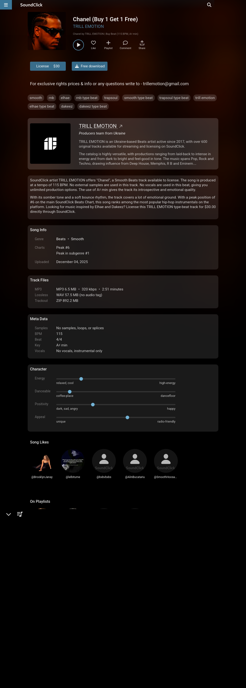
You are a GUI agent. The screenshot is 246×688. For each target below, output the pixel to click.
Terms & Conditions (74, 634)
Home (37, 634)
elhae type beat (42, 106)
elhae (65, 98)
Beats (61, 239)
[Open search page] (241, 5)
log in (66, 581)
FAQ (50, 634)
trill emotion (205, 98)
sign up (49, 581)
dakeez (67, 106)
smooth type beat (138, 98)
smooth (36, 98)
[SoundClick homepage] (31, 4)
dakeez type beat (93, 106)
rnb (51, 98)
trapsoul (111, 98)
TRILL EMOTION (88, 26)
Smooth (77, 239)
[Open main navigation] (6, 5)
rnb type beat (86, 98)
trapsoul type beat (174, 98)
